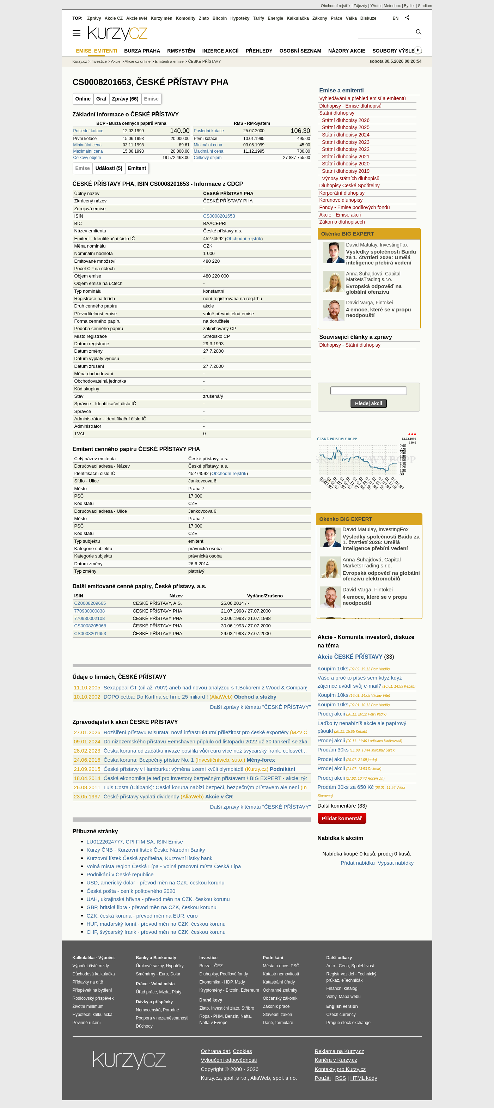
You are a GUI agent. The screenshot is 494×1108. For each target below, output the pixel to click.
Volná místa (163, 983)
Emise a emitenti (341, 90)
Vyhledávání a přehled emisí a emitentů (362, 98)
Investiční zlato (225, 1008)
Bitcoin (220, 18)
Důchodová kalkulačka (94, 974)
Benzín (231, 1016)
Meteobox (392, 6)
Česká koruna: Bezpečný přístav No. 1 (149, 760)
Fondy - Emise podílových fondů (354, 207)
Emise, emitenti (96, 51)
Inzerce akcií (220, 51)
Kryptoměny (211, 990)
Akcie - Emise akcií (340, 215)
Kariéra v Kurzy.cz (336, 1060)
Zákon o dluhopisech (342, 222)
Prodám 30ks (333, 750)
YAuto (375, 6)
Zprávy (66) (125, 99)
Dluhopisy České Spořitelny (349, 185)
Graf (101, 99)
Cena (344, 965)
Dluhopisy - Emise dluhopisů (350, 106)
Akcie (116, 61)
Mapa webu (350, 996)
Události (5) (109, 168)
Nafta (245, 1016)
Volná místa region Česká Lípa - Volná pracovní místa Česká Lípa (164, 866)
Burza (205, 965)
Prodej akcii (331, 778)
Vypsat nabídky (396, 863)
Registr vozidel (340, 974)
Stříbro (248, 1008)
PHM (218, 1016)
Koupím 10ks (333, 668)
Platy (177, 992)
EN (396, 18)
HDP (228, 982)
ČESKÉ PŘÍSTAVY (204, 61)
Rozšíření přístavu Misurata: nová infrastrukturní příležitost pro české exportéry (196, 732)
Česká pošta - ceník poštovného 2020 (131, 891)
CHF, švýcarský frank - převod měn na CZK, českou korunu (156, 932)
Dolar (175, 974)
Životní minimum (88, 1006)
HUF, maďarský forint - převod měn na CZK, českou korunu (156, 924)
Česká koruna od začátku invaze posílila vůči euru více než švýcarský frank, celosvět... (205, 751)
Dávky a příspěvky (154, 1001)
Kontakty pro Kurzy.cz (340, 1069)
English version (342, 1006)
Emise (151, 99)
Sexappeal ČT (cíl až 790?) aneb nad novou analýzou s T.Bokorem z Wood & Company (206, 687)
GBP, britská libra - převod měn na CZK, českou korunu (151, 907)
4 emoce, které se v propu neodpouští (378, 314)
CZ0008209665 (90, 603)
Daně (268, 1022)
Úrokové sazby (150, 965)
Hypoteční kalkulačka (92, 1014)
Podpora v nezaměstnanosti (162, 1018)
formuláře (284, 1022)
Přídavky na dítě (88, 982)
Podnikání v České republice (120, 874)
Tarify (258, 18)
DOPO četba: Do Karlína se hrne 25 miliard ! (156, 697)
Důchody (144, 1026)
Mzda (164, 992)
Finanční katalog (342, 988)
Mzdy (240, 982)
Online (83, 99)
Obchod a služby (255, 697)
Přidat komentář (342, 818)
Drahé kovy (211, 1000)
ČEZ (218, 965)
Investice (98, 61)
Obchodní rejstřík (243, 238)
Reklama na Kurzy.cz (339, 1051)
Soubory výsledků (398, 51)
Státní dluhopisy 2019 (346, 171)
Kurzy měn (161, 18)
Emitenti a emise (169, 61)
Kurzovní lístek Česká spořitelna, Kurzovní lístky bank (150, 858)
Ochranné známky (280, 990)
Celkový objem (87, 157)
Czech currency (341, 1014)
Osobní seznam (300, 51)
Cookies (242, 1051)
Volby (331, 996)
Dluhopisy (330, 345)
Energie (275, 18)
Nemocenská (148, 1009)
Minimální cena (87, 144)
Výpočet (106, 957)
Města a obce (275, 965)
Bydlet (409, 6)
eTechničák (351, 980)
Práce (336, 18)
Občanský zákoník (280, 998)
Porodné (171, 1009)
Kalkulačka (298, 18)
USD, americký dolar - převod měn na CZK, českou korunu (156, 882)
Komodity (185, 18)
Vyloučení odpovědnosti (229, 1060)
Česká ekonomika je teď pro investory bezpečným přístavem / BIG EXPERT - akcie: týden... (211, 778)
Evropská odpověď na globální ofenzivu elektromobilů (374, 294)
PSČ (295, 965)
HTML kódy (363, 1078)
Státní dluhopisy (337, 113)
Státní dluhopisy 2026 (346, 120)
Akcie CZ (114, 18)
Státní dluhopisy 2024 (346, 135)
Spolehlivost (362, 965)
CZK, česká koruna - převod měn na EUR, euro (142, 916)
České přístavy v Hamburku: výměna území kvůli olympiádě (174, 769)
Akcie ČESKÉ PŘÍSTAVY (350, 657)
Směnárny (145, 974)
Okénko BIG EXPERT (347, 234)
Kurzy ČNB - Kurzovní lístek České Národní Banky (146, 850)
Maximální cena (88, 151)
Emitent (137, 168)
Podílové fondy (234, 974)
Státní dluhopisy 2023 (346, 142)
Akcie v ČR (219, 796)
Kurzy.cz (80, 61)
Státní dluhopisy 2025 (346, 127)
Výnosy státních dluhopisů (350, 178)
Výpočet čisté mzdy (91, 965)
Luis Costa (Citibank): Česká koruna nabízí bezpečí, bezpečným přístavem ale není (201, 787)
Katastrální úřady (279, 982)
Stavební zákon (277, 1014)
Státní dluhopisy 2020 (346, 163)
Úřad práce (146, 992)
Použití (323, 1078)
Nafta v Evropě (213, 1022)
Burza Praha (142, 51)
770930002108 (89, 618)
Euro (163, 974)
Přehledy (259, 51)
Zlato (204, 18)
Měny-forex (261, 760)
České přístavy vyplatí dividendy (141, 796)
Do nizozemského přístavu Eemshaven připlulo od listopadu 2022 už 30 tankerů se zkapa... (211, 741)
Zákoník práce (276, 1006)
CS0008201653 (219, 216)
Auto (331, 965)
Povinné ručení (87, 1022)
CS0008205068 (90, 625)
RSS (340, 1078)
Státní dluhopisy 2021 (346, 156)
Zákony (319, 18)
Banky (142, 957)
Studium (425, 6)
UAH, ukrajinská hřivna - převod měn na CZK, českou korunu (158, 899)
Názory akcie (346, 51)
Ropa (205, 1016)
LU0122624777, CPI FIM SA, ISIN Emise (135, 842)
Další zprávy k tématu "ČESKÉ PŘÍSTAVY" (260, 707)
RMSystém (181, 51)
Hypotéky (239, 18)
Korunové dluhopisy (341, 200)
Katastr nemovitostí (281, 974)
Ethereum (250, 990)
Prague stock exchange (349, 1022)
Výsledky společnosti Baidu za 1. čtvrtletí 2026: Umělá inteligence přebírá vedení (381, 259)
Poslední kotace (88, 130)
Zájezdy (360, 6)
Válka (351, 18)
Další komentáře (337, 806)
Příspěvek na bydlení (92, 990)
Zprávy (94, 18)
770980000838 (89, 611)
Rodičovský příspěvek (93, 998)
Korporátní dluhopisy (342, 193)
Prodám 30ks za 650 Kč (346, 787)
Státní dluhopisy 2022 (346, 149)
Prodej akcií (331, 714)
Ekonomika (210, 982)
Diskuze (368, 18)
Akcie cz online (138, 61)
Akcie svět (136, 18)
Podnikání (282, 769)
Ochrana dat (215, 1051)
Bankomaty (164, 957)
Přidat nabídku (358, 863)
